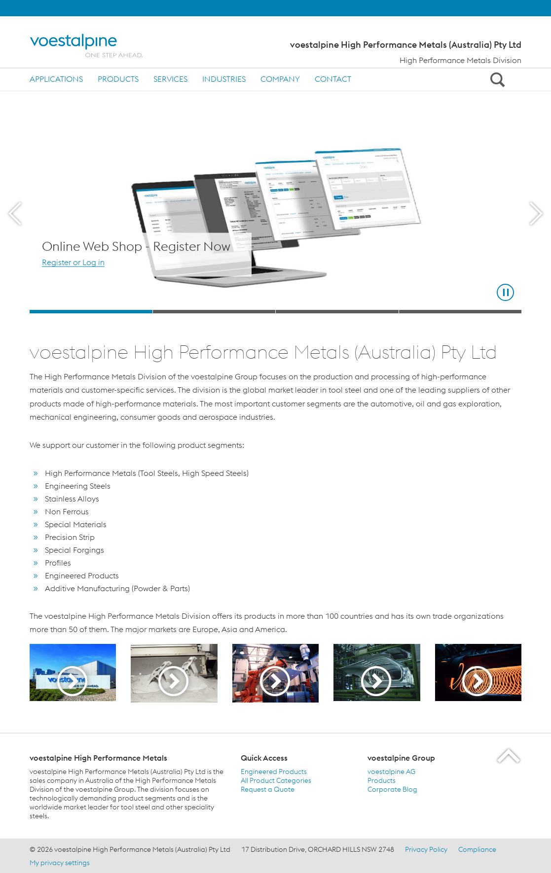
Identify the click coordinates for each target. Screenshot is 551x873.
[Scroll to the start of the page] (509, 755)
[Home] (95, 45)
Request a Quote (267, 789)
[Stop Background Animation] (505, 292)
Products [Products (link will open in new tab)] (381, 780)
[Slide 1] (91, 311)
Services (170, 79)
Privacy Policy (426, 849)
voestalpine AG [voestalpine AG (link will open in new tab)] (391, 771)
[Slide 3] (337, 311)
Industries (224, 79)
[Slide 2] (214, 311)
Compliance (477, 849)
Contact (333, 79)
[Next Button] (536, 214)
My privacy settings (60, 862)
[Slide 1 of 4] (275, 214)
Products (118, 79)
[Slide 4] (460, 311)
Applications (56, 79)
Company (280, 79)
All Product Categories (276, 780)
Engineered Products (274, 771)
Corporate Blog (392, 789)
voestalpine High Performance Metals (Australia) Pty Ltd (405, 45)
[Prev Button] (15, 214)
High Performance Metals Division (460, 60)
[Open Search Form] (496, 79)
